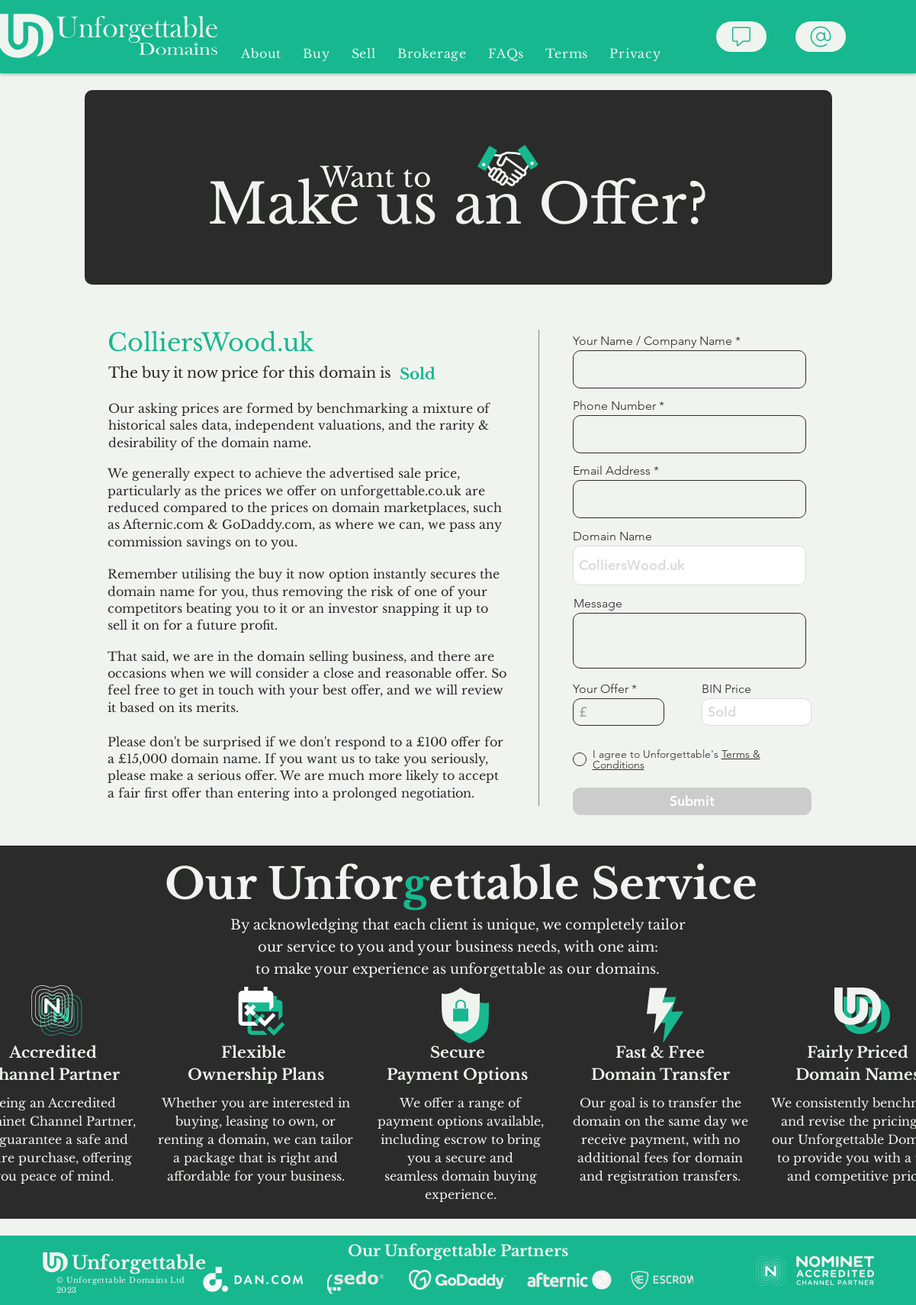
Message (598, 604)
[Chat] (741, 36)
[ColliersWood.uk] (321, 342)
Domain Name (612, 536)
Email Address (612, 471)
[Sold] (445, 374)
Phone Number (614, 406)
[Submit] (692, 801)
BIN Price (726, 689)
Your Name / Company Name (652, 341)
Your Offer (600, 689)
